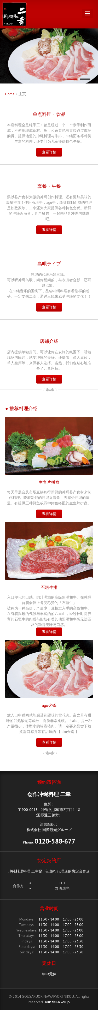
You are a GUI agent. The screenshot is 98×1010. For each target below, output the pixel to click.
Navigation (87, 13)
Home (10, 94)
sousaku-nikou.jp (57, 1002)
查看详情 (49, 152)
